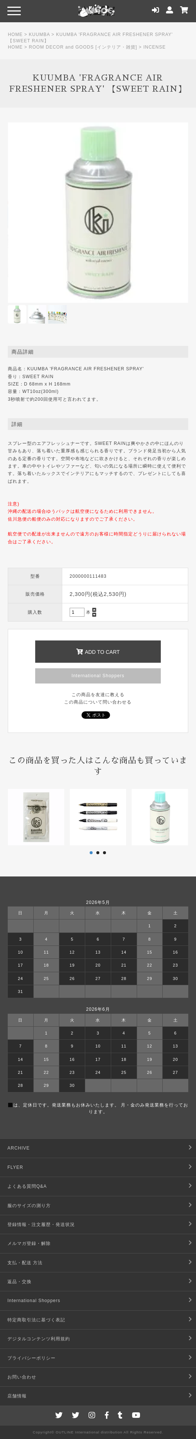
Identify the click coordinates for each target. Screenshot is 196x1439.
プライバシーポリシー (31, 1358)
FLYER (15, 1167)
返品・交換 (19, 1281)
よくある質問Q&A (27, 1186)
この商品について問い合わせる (98, 702)
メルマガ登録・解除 (29, 1243)
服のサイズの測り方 (29, 1205)
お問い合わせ (21, 1377)
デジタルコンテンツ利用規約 (38, 1338)
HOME (15, 34)
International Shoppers (98, 675)
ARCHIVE (18, 1148)
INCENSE (154, 47)
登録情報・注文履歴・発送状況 (41, 1224)
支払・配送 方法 (25, 1262)
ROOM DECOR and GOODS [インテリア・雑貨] (83, 47)
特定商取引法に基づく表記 (36, 1319)
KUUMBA (39, 34)
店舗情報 (17, 1396)
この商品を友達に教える (98, 694)
